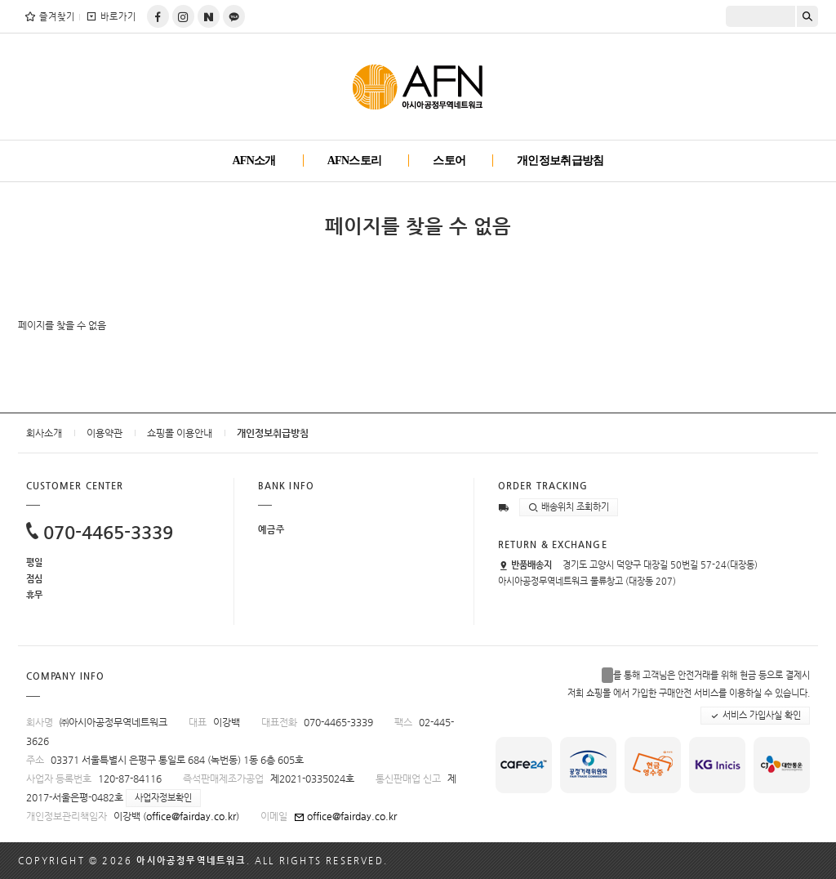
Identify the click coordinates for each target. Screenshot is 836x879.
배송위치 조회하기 (568, 507)
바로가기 (111, 16)
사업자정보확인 (163, 797)
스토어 (449, 160)
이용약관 (104, 433)
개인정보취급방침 (560, 160)
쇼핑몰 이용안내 (179, 433)
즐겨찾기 (49, 16)
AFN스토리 (354, 160)
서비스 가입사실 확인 (755, 715)
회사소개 (44, 433)
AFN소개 (253, 160)
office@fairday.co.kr (191, 816)
